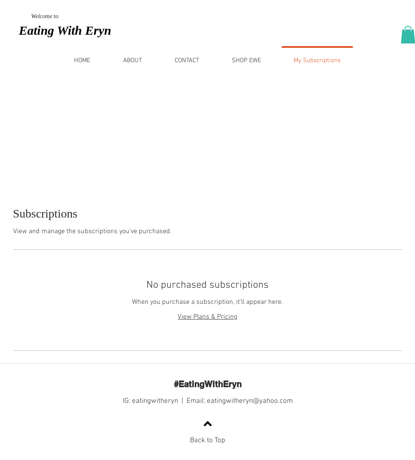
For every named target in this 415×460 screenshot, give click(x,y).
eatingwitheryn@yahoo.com (250, 401)
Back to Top (207, 440)
